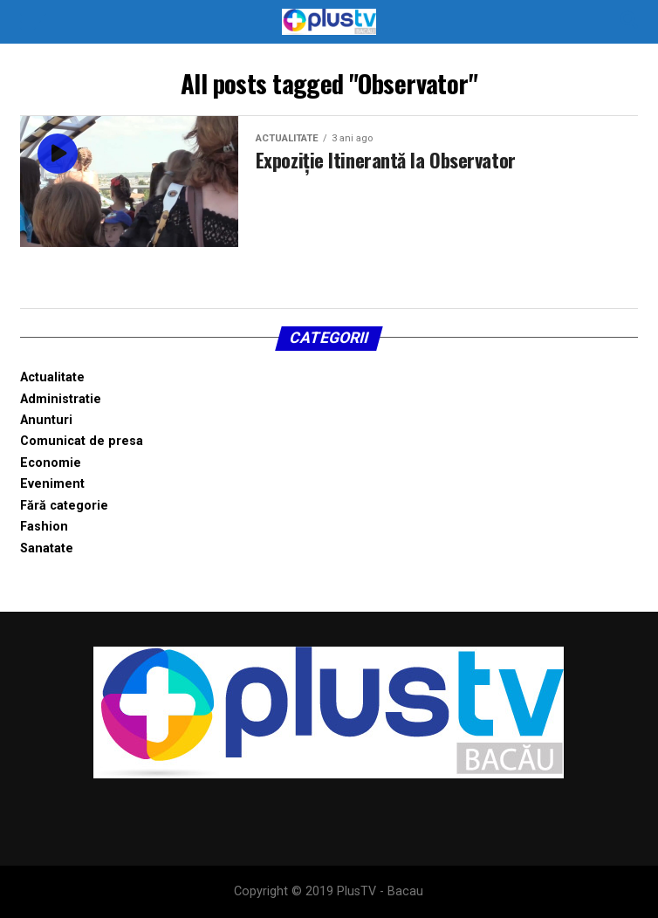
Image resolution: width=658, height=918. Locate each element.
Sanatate (46, 548)
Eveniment (52, 483)
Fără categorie (64, 505)
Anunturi (46, 420)
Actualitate (52, 377)
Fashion (44, 526)
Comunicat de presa (81, 441)
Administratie (60, 399)
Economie (50, 463)
